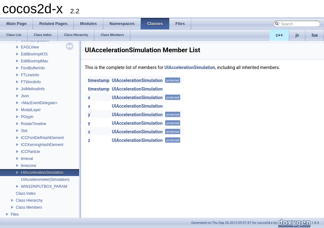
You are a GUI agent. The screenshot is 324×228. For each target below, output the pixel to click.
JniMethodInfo (33, 89)
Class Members (29, 207)
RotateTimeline (33, 124)
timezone (28, 165)
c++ (279, 35)
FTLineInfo (30, 75)
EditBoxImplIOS (34, 54)
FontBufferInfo (33, 68)
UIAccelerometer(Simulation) (45, 179)
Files (15, 214)
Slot (24, 131)
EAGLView (30, 47)
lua (315, 35)
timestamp (98, 80)
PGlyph (27, 117)
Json (25, 96)
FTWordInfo (31, 82)
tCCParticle (30, 151)
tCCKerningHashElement (42, 144)
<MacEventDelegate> (39, 103)
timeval (27, 158)
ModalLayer (31, 110)
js (297, 35)
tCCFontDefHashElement (42, 138)
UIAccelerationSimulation (42, 172)
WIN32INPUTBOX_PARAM (44, 186)
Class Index (26, 193)
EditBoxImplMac (34, 61)
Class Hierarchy (29, 200)
